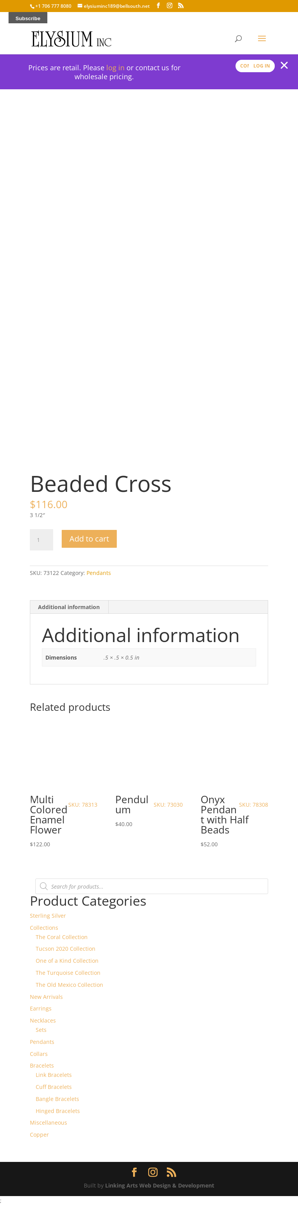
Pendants (99, 572)
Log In (261, 66)
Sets (41, 1029)
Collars (39, 1053)
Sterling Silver (48, 915)
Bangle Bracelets (57, 1099)
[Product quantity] (41, 540)
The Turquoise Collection (68, 972)
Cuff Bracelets (54, 1086)
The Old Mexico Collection (69, 984)
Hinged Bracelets (58, 1111)
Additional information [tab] (69, 607)
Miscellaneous (48, 1122)
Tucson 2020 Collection (65, 948)
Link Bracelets (54, 1074)
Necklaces (43, 1020)
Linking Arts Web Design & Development (159, 1185)
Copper (39, 1134)
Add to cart (89, 538)
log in (115, 67)
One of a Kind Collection (67, 960)
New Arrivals (46, 996)
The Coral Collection (62, 937)
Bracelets (42, 1065)
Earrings (41, 1008)
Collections (44, 927)
